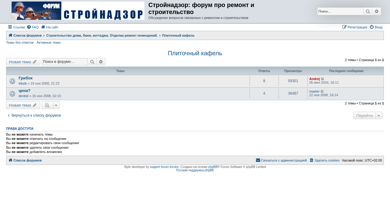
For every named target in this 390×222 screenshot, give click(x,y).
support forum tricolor (164, 167)
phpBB (213, 167)
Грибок (26, 78)
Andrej (314, 79)
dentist (23, 96)
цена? (24, 90)
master (314, 91)
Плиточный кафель (195, 53)
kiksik (23, 83)
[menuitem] (33, 27)
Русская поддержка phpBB (195, 170)
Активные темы (49, 42)
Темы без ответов (20, 42)
